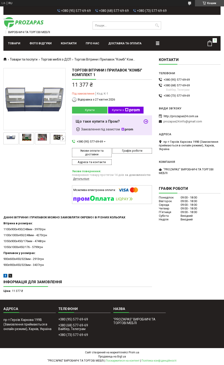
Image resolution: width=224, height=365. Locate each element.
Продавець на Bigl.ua (112, 356)
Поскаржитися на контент (122, 360)
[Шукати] (157, 25)
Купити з (126, 110)
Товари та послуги (23, 59)
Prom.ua (134, 352)
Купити (90, 110)
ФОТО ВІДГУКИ (40, 43)
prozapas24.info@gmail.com (182, 121)
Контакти (69, 43)
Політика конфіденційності (158, 360)
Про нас (92, 43)
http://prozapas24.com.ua (181, 116)
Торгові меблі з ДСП (56, 59)
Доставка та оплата (124, 43)
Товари (14, 43)
